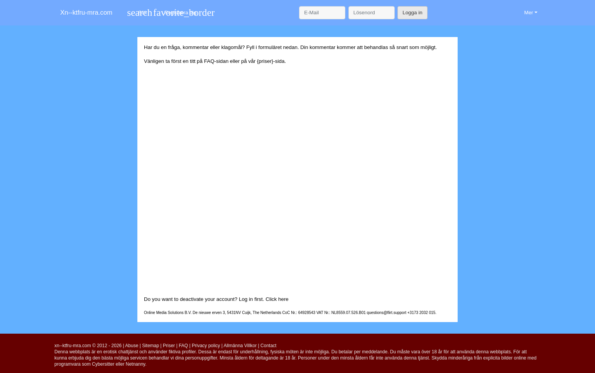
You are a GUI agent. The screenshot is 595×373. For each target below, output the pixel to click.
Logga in (412, 12)
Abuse (131, 345)
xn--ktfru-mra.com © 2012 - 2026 (88, 345)
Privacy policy (206, 345)
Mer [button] (528, 12)
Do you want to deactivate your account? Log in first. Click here (216, 299)
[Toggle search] (137, 12)
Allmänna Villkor (240, 345)
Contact (268, 345)
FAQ (209, 61)
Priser (169, 345)
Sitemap (150, 345)
